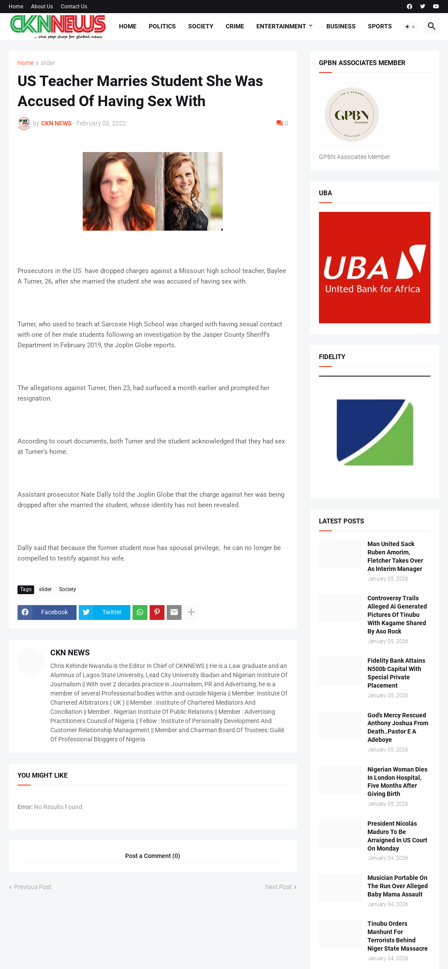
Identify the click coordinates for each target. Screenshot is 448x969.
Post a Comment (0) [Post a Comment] (152, 855)
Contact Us (74, 6)
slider (48, 63)
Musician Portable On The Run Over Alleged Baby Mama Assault (398, 886)
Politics (162, 26)
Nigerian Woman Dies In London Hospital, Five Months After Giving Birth (397, 782)
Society (201, 26)
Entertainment (281, 26)
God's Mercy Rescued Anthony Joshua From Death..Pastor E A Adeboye (398, 728)
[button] (410, 26)
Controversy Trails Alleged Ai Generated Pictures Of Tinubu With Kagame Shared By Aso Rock (397, 615)
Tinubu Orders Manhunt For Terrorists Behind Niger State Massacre (398, 936)
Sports (380, 26)
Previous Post (33, 886)
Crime (235, 26)
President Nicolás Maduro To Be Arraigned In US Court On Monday (397, 836)
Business (341, 26)
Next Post (278, 886)
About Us (42, 6)
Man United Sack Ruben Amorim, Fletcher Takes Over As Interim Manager (395, 556)
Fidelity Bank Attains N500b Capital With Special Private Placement (396, 673)
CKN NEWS (70, 652)
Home (16, 6)
